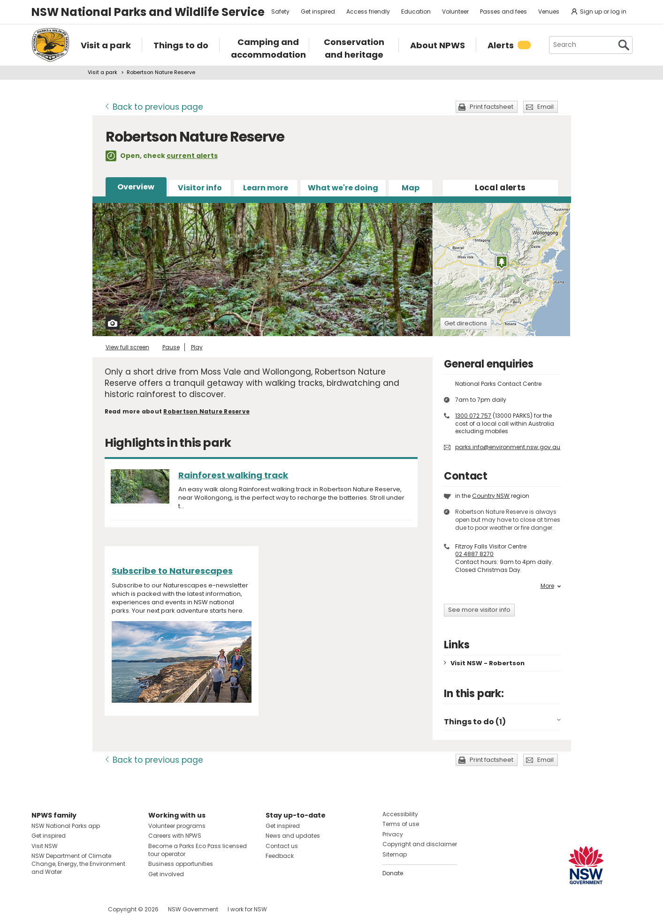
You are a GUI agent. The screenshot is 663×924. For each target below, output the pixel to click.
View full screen (127, 347)
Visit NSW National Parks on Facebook (40, 909)
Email (545, 106)
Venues (548, 11)
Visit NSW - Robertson (487, 663)
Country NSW (491, 496)
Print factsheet (491, 106)
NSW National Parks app (65, 826)
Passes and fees (503, 11)
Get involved (166, 874)
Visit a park (102, 72)
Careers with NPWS (174, 836)
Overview (135, 186)
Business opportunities (180, 864)
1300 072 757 (473, 416)
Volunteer (455, 11)
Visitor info (200, 187)
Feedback (280, 856)
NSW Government (193, 909)
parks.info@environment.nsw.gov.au (507, 447)
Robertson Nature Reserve (206, 411)
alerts (500, 187)
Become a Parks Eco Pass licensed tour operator (197, 850)
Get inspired (318, 11)
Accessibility (400, 814)
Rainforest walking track (233, 475)
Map (410, 187)
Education (416, 11)
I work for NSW (247, 909)
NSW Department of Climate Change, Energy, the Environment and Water (78, 864)
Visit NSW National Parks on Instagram (60, 909)
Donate (392, 873)
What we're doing (343, 187)
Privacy (392, 834)
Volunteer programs (177, 826)
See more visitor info (479, 609)
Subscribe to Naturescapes (172, 571)
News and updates (293, 836)
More (551, 586)
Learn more (265, 187)
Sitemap (394, 854)
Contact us (282, 846)
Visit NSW (44, 846)
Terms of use (400, 824)
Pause (171, 347)
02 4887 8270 (474, 554)
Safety (280, 11)
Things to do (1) (475, 721)
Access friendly (368, 11)
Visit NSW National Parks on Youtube (80, 909)
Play (197, 347)
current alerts (192, 155)
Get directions (465, 323)
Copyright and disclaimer (419, 844)
